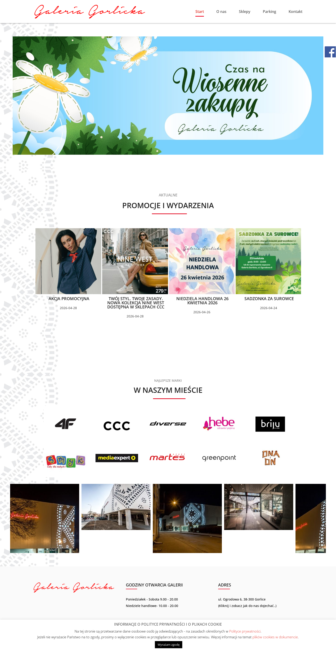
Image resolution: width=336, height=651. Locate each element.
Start (199, 12)
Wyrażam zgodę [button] (169, 644)
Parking (269, 12)
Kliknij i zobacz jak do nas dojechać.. (247, 606)
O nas (221, 12)
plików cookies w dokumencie (275, 637)
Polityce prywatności (245, 631)
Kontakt (295, 12)
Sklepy (244, 12)
